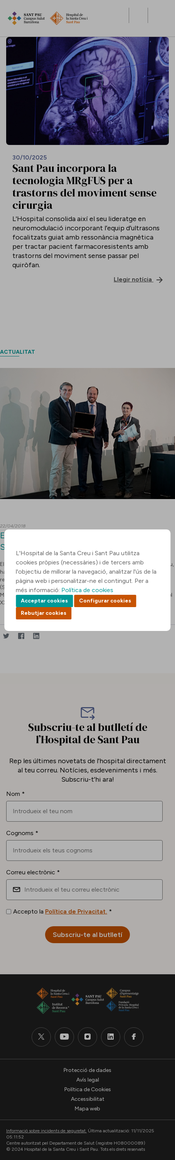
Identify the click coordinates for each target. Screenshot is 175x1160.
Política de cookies (87, 590)
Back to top (155, 1112)
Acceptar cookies (44, 600)
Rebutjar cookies (43, 613)
